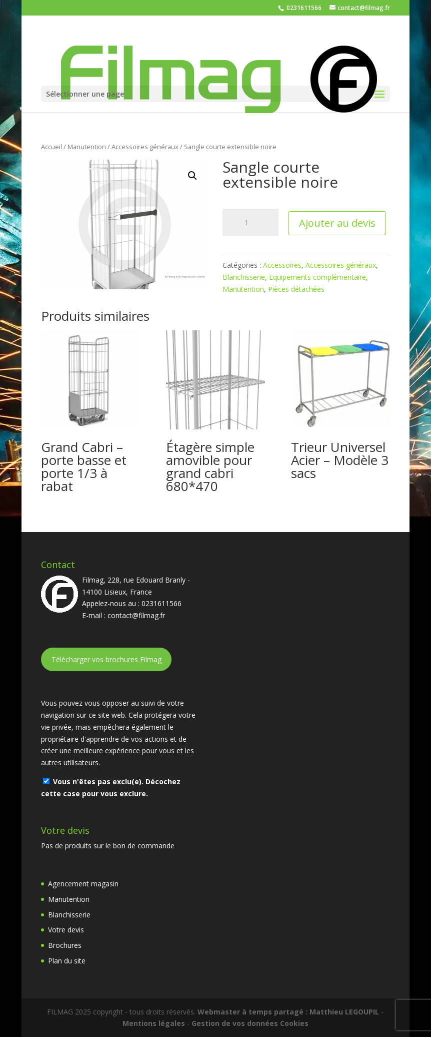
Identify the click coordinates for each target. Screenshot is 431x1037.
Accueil (51, 146)
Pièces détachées (296, 289)
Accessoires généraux (145, 146)
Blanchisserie (243, 277)
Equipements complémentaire (317, 277)
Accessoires (282, 265)
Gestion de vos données (235, 1023)
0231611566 (303, 8)
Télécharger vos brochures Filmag (107, 659)
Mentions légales (153, 1023)
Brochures (65, 945)
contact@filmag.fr (136, 615)
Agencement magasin (83, 883)
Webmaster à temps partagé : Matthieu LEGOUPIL (288, 1011)
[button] (193, 176)
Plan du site (67, 960)
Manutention (87, 146)
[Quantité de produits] (250, 223)
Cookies (294, 1023)
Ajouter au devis (337, 223)
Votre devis (66, 929)
